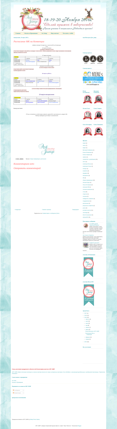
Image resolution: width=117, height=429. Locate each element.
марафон (85, 173)
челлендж (85, 212)
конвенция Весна (87, 164)
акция (84, 143)
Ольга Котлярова (87, 184)
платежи (85, 196)
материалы (85, 175)
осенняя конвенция (87, 189)
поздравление (86, 201)
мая (87, 325)
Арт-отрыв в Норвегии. (88, 235)
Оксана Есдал (86, 182)
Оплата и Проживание (31, 33)
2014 (85, 341)
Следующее (18, 209)
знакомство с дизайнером (89, 159)
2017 (85, 313)
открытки (85, 194)
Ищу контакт (55, 33)
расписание (43, 158)
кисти (84, 161)
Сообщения (16, 390)
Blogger (79, 425)
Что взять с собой (68, 33)
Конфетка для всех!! (94, 242)
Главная (18, 33)
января (87, 339)
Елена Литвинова (87, 152)
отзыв (84, 191)
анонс (84, 145)
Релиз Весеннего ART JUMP (92, 331)
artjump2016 (86, 217)
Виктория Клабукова (88, 150)
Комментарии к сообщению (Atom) (51, 213)
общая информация (35, 158)
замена (84, 157)
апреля (87, 327)
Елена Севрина (86, 154)
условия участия (87, 210)
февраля (88, 337)
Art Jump (44, 33)
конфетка (85, 170)
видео (84, 147)
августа (88, 319)
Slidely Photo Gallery (35, 419)
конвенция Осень (87, 166)
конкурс (84, 168)
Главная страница (46, 209)
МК (83, 177)
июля (87, 321)
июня (87, 323)
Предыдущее (75, 209)
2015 (85, 317)
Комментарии (17, 393)
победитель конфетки (88, 198)
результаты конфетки (88, 205)
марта (87, 329)
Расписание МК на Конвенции (89, 334)
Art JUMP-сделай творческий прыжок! (94, 224)
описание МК (86, 187)
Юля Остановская (87, 215)
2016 (85, 315)
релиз (84, 208)
